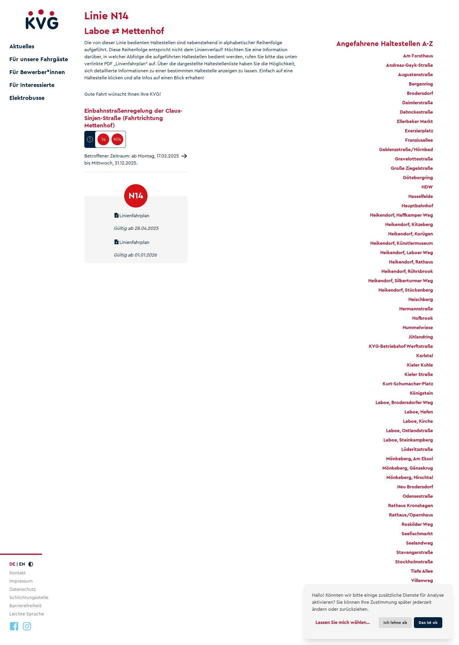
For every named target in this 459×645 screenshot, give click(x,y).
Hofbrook (422, 318)
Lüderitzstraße (417, 449)
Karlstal (424, 355)
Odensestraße (418, 496)
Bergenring (421, 84)
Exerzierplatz (419, 130)
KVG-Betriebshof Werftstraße (401, 346)
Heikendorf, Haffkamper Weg (401, 215)
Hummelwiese (418, 327)
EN (22, 564)
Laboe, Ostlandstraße (409, 430)
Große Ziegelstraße (412, 168)
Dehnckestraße (416, 112)
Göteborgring (418, 177)
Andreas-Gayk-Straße (409, 65)
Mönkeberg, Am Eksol (409, 458)
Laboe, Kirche (418, 421)
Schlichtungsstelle (28, 597)
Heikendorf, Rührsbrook (407, 271)
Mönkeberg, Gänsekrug (407, 468)
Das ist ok (428, 622)
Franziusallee (419, 140)
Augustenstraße (415, 74)
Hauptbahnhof (417, 205)
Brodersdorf (420, 93)
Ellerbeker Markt (415, 121)
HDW (427, 187)
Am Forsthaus (418, 55)
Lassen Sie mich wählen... (343, 622)
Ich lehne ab (395, 622)
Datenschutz (22, 589)
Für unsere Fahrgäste (38, 59)
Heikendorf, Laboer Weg (406, 252)
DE (12, 564)
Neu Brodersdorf (415, 486)
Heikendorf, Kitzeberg (409, 224)
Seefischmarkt (417, 533)
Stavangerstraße (414, 552)
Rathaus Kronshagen (410, 505)
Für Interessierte (31, 85)
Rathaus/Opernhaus (411, 514)
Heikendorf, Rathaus (411, 262)
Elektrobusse (26, 98)
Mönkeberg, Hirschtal (409, 477)
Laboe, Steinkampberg (408, 440)
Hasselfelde (420, 196)
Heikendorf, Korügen (410, 233)
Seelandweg (419, 543)
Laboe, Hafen (419, 411)
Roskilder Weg (417, 524)
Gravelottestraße (414, 158)
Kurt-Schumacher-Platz (408, 383)
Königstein (421, 393)
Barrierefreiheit (25, 605)
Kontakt (17, 572)
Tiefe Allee (422, 571)
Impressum (21, 581)
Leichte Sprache (26, 613)
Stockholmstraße (414, 561)
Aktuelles (21, 46)
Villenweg (422, 580)
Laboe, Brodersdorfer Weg (404, 402)
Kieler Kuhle (420, 365)
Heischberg (420, 299)
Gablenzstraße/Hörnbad (406, 149)
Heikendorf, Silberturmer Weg (400, 280)
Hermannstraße (416, 308)
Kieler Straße (419, 374)
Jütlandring (421, 336)
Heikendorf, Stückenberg (405, 290)
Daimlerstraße (417, 102)
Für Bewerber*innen (37, 72)
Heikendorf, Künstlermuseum (401, 243)
